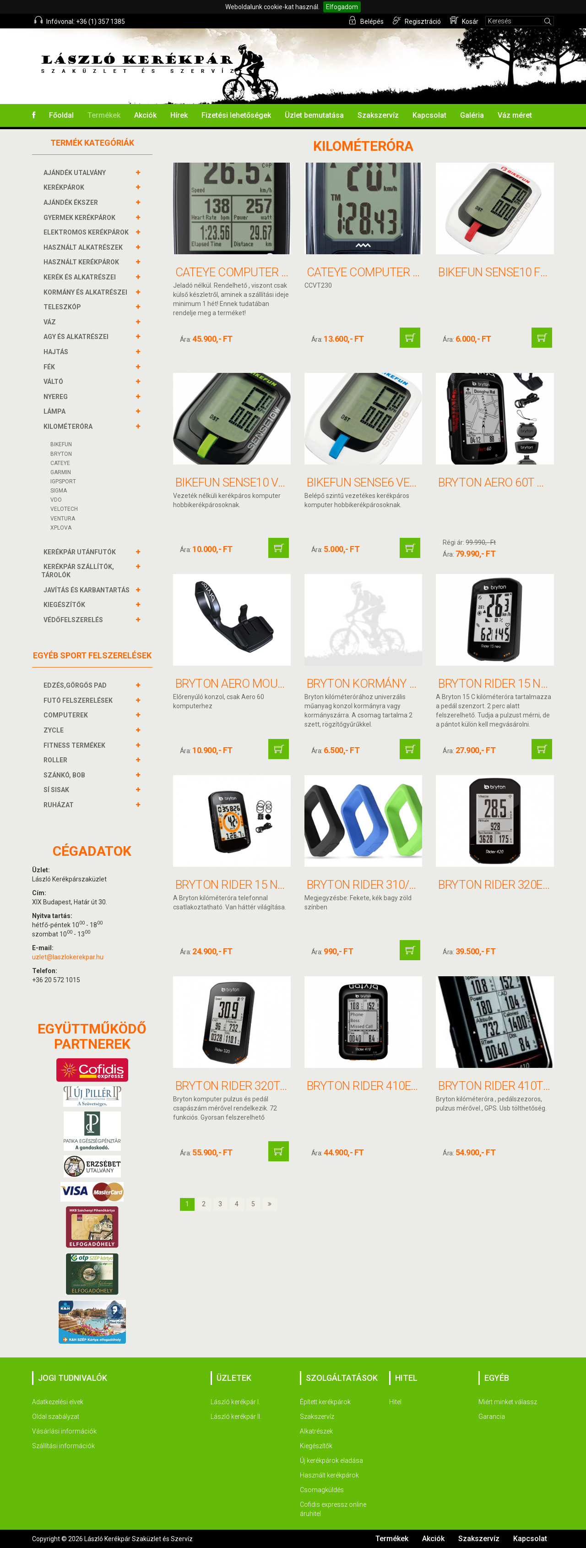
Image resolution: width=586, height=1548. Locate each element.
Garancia (491, 1416)
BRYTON (61, 454)
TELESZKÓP (63, 307)
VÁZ (50, 322)
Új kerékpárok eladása (331, 1460)
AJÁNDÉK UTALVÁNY (75, 173)
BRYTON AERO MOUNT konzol (257, 683)
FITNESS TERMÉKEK (75, 745)
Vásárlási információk (64, 1431)
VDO (56, 500)
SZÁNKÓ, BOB (65, 775)
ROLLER (56, 760)
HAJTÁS (57, 352)
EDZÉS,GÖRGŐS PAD (76, 685)
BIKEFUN (61, 444)
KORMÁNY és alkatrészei (86, 292)
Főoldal (61, 115)
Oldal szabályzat (55, 1416)
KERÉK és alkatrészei (80, 277)
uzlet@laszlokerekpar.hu (67, 957)
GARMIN (60, 472)
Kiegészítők (316, 1446)
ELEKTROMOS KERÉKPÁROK (87, 232)
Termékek (103, 115)
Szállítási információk (63, 1446)
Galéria (472, 115)
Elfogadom (342, 7)
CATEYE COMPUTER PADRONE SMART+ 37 (283, 272)
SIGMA (58, 490)
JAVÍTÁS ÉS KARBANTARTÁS (87, 590)
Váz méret (515, 115)
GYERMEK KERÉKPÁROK (80, 217)
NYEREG (56, 397)
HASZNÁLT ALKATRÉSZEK (84, 247)
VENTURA (62, 518)
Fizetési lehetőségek (236, 115)
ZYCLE (54, 730)
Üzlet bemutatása (314, 115)
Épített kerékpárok (325, 1402)
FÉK (50, 367)
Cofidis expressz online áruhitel (333, 1509)
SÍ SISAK (57, 790)
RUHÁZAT (59, 805)
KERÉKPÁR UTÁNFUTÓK (80, 552)
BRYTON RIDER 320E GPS (502, 885)
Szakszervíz (378, 115)
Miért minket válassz (507, 1402)
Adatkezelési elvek (57, 1402)
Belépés (366, 20)
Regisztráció (417, 20)
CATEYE (60, 463)
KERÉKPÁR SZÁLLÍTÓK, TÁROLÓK (77, 571)
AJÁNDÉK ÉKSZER (71, 202)
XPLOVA (60, 528)
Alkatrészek (316, 1431)
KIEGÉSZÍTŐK (65, 605)
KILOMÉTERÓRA (69, 426)
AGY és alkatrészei (77, 337)
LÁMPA (55, 411)
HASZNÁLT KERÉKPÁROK (82, 262)
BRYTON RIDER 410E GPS (371, 1086)
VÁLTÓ (54, 381)
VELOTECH (64, 509)
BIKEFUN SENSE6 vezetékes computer (413, 482)
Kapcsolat (429, 115)
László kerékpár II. (236, 1416)
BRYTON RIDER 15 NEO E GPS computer (281, 885)
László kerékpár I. (235, 1402)
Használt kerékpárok (329, 1475)
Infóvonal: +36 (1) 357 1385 (79, 20)
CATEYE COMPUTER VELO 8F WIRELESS (407, 272)
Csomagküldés (322, 1489)
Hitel (395, 1402)
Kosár (464, 20)
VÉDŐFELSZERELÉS (74, 620)
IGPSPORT (63, 481)
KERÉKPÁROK (65, 187)
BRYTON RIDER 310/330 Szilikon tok (405, 885)
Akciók (145, 115)
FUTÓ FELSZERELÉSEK (79, 700)
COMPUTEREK (66, 715)
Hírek (179, 115)
